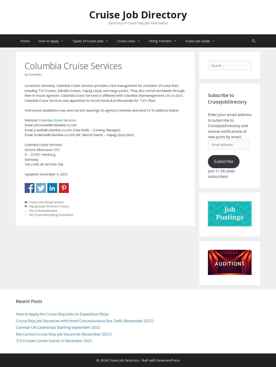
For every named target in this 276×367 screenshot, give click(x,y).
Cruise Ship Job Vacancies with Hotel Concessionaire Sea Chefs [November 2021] (85, 320)
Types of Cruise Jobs (92, 40)
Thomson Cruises (57, 206)
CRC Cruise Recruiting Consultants (51, 215)
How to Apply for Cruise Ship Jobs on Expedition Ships (62, 313)
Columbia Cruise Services (57, 120)
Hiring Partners (165, 40)
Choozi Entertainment (43, 211)
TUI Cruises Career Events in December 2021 (54, 340)
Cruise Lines (130, 40)
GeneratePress (168, 360)
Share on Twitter (41, 188)
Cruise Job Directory (138, 14)
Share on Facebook (29, 188)
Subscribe (223, 161)
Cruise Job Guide (202, 40)
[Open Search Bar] (253, 40)
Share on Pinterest (64, 188)
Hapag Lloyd (37, 206)
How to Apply (53, 40)
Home (25, 41)
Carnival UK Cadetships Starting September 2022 (58, 327)
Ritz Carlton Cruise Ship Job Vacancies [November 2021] (64, 334)
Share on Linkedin (52, 188)
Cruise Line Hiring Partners (46, 202)
